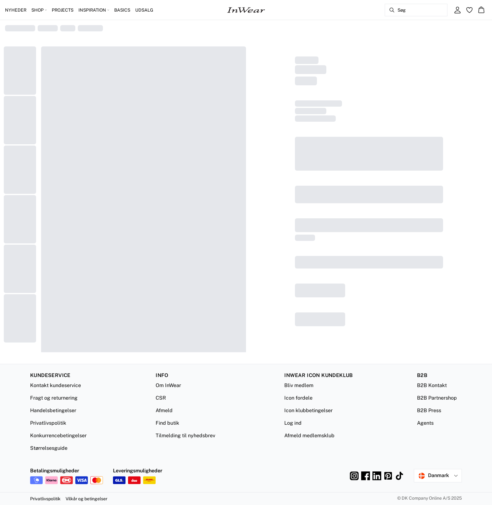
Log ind (293, 423)
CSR (161, 398)
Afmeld (164, 410)
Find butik (167, 423)
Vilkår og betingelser (86, 498)
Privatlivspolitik (48, 423)
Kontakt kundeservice (55, 385)
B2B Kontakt (432, 385)
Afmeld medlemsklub (309, 436)
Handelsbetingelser (53, 410)
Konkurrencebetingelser (58, 436)
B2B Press (429, 410)
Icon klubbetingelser (308, 410)
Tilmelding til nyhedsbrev (185, 436)
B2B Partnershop (437, 398)
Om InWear (168, 385)
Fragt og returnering (54, 398)
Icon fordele (298, 398)
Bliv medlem (298, 385)
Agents (425, 423)
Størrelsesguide (48, 448)
